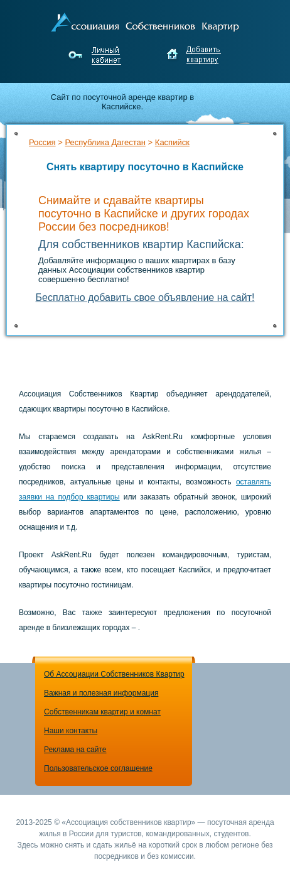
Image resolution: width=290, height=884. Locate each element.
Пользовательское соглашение (98, 768)
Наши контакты (70, 730)
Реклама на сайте (75, 749)
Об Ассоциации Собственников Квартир (114, 674)
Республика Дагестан (105, 142)
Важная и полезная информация (101, 693)
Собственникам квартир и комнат (102, 711)
